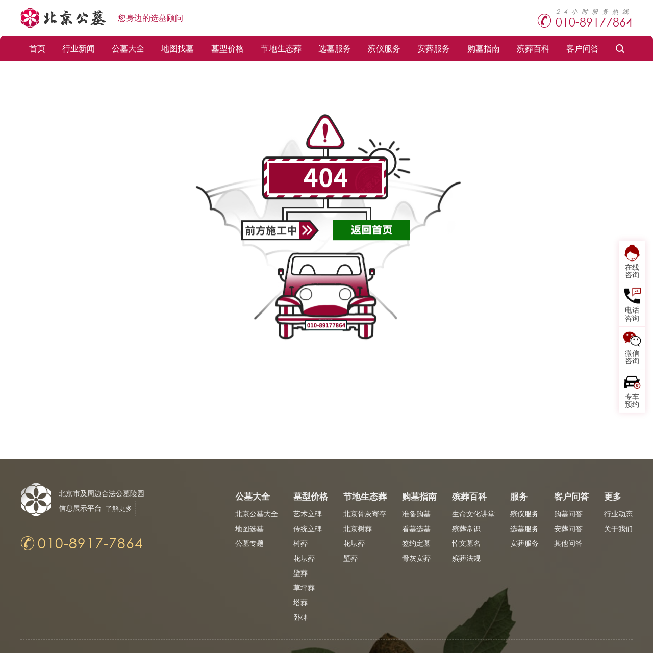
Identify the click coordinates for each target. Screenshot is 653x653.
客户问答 (582, 48)
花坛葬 (304, 558)
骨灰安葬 (416, 558)
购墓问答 (568, 513)
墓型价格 (227, 48)
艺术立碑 (307, 513)
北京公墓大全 (256, 513)
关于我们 (618, 528)
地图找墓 (177, 48)
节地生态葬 (281, 48)
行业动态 (618, 513)
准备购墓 (416, 513)
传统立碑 (307, 528)
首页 (37, 48)
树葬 (300, 543)
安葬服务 (433, 48)
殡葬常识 (466, 528)
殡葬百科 (533, 48)
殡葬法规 (466, 558)
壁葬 (300, 573)
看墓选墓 (416, 528)
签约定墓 (416, 543)
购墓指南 (483, 48)
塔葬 (300, 602)
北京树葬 (357, 528)
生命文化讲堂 (473, 513)
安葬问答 (568, 528)
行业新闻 (78, 48)
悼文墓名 (466, 543)
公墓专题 (249, 543)
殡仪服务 (384, 48)
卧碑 (300, 617)
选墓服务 (334, 48)
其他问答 (568, 543)
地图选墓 (249, 528)
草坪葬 (304, 587)
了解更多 (123, 508)
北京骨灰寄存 (364, 513)
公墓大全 (128, 48)
